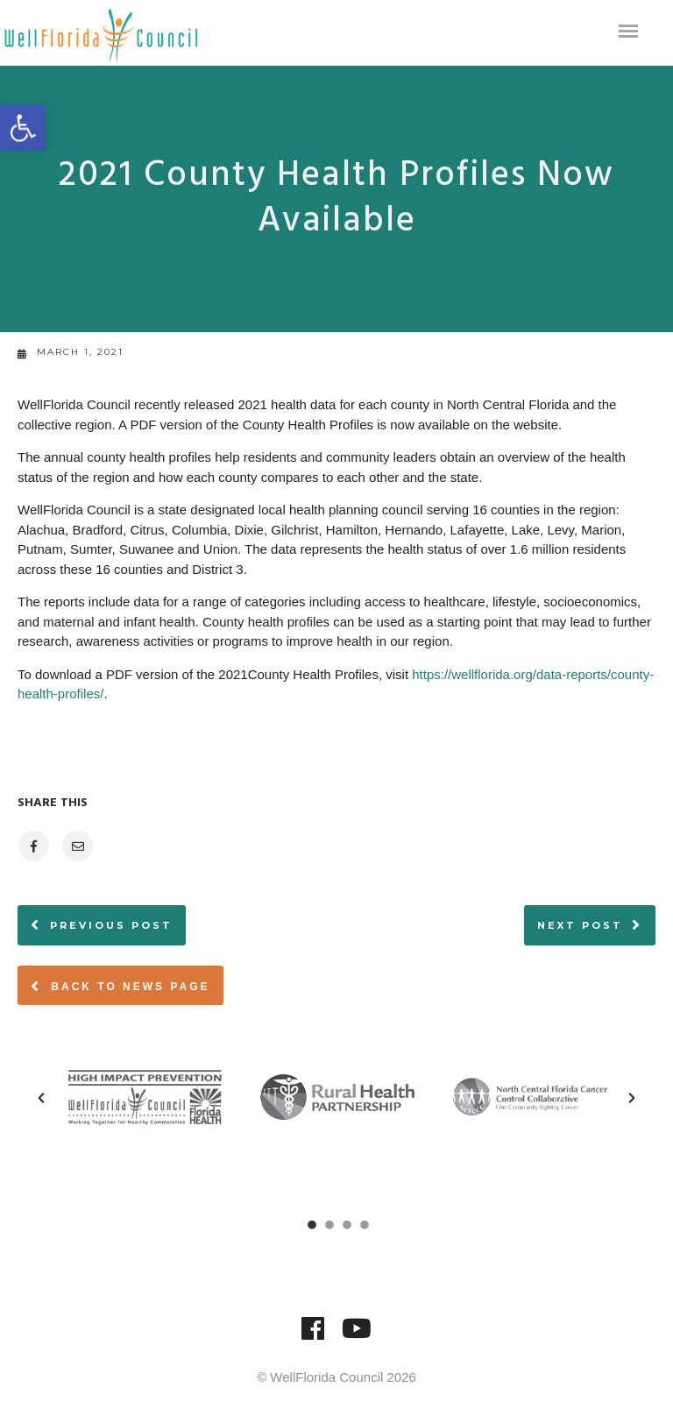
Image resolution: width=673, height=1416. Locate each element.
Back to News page (120, 986)
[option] (144, 1097)
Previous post (111, 925)
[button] (41, 1098)
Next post (580, 925)
